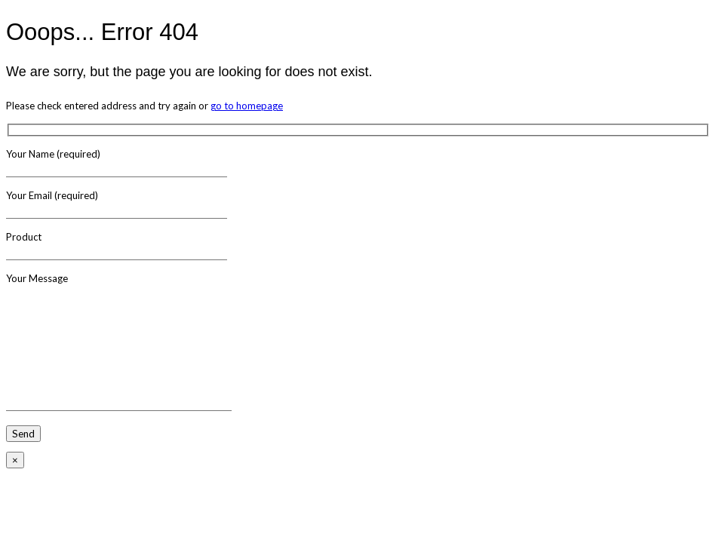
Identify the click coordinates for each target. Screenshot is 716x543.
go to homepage (246, 106)
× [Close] (15, 460)
